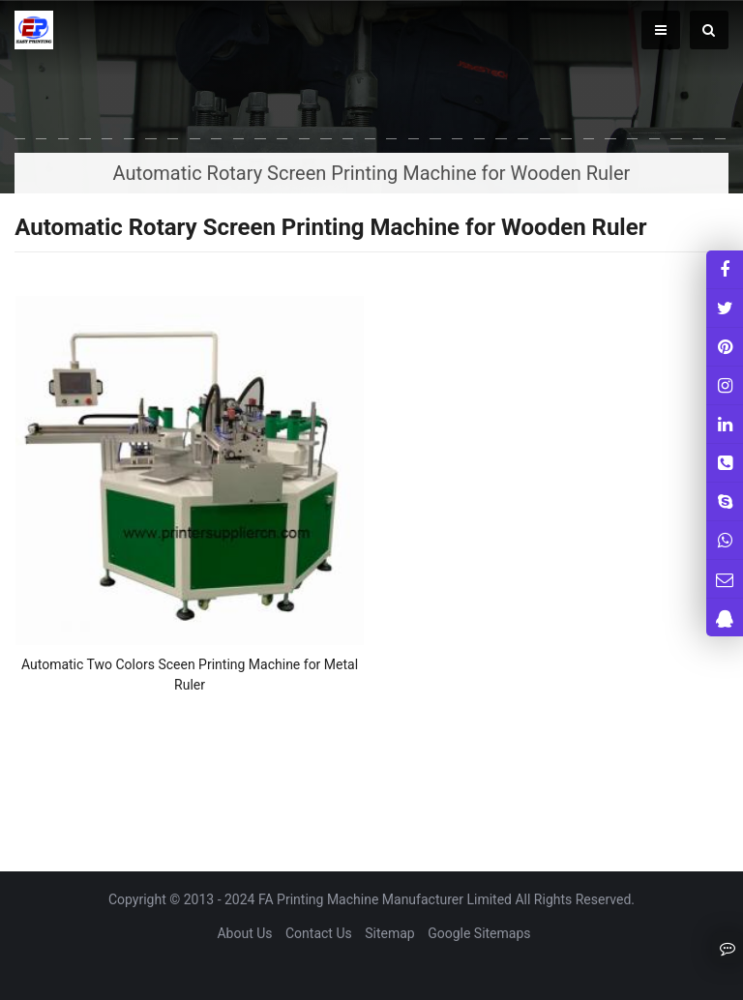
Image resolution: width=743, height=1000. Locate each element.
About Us (244, 933)
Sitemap (389, 933)
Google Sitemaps (479, 933)
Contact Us (318, 933)
